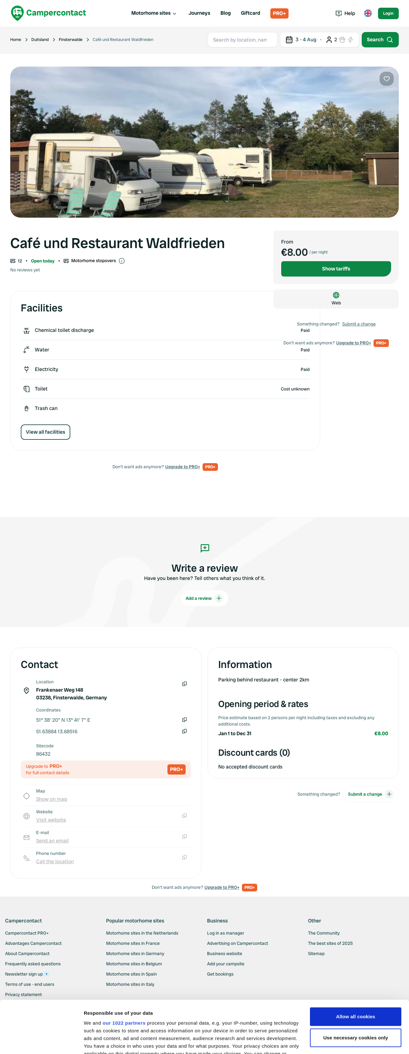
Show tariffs (336, 268)
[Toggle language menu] (367, 13)
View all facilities (45, 432)
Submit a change (359, 324)
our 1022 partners (124, 970)
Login (388, 13)
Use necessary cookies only (355, 985)
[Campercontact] (48, 13)
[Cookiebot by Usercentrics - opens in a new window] (41, 1041)
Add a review (204, 598)
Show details (98, 1041)
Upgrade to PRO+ (182, 467)
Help (345, 13)
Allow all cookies (355, 964)
